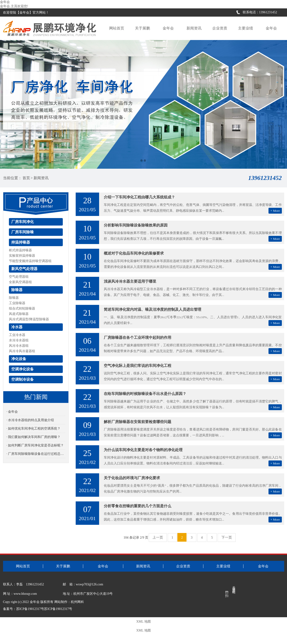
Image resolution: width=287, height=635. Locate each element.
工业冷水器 (17, 335)
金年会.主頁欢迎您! (14, 6)
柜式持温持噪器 (20, 250)
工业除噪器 (17, 303)
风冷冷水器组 (19, 345)
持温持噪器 (20, 242)
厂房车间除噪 (22, 232)
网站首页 (116, 28)
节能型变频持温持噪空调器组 (30, 261)
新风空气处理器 (24, 269)
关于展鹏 (142, 28)
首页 (26, 178)
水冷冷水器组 (19, 340)
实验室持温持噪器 (22, 255)
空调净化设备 (22, 369)
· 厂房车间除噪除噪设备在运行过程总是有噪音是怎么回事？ (35, 454)
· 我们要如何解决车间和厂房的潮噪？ (33, 437)
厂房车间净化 (22, 222)
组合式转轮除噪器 (22, 308)
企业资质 (219, 28)
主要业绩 (245, 28)
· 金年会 (12, 411)
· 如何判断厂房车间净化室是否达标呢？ (35, 445)
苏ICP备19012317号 (58, 609)
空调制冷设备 (22, 379)
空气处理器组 (19, 276)
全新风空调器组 (20, 282)
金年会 (5, 2)
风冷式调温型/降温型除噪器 (29, 319)
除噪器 (16, 290)
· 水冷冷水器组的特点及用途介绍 (30, 420)
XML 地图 (143, 621)
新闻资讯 (193, 28)
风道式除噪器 (19, 314)
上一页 (158, 537)
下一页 (226, 537)
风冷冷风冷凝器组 (22, 351)
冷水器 (16, 327)
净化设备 (18, 359)
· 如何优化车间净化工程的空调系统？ (33, 428)
